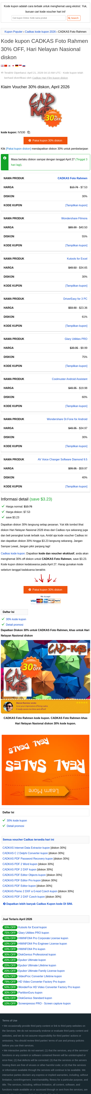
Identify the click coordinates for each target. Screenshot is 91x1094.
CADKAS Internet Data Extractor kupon (26, 847)
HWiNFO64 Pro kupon (31, 949)
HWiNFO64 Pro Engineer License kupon (42, 943)
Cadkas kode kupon (13, 553)
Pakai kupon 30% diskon (45, 140)
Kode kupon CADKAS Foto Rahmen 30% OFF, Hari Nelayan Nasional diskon (44, 49)
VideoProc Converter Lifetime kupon (40, 976)
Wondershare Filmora (74, 218)
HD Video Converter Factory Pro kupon (41, 981)
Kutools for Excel (77, 258)
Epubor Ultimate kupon (32, 960)
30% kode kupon (16, 619)
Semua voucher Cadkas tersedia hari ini (28, 839)
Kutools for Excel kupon (32, 927)
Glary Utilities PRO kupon (33, 932)
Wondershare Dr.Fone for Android (67, 419)
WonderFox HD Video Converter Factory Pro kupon (49, 987)
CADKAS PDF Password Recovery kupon (28, 858)
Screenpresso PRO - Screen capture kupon (44, 1003)
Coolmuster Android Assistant (69, 379)
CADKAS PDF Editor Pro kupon (22, 880)
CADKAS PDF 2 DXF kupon (19, 869)
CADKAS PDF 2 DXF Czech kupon (24, 896)
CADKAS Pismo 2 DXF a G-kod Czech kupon (30, 891)
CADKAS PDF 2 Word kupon (20, 864)
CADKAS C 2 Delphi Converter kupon (25, 853)
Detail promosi (14, 624)
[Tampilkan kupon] (76, 205)
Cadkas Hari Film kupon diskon (50, 77)
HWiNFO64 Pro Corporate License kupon (43, 938)
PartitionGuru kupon (30, 992)
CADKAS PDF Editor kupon (19, 885)
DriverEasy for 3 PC (75, 298)
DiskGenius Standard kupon (35, 998)
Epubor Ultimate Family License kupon (41, 970)
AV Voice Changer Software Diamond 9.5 (62, 459)
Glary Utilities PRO (76, 338)
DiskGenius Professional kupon (37, 954)
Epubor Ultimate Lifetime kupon (37, 965)
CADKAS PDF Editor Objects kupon (24, 874)
